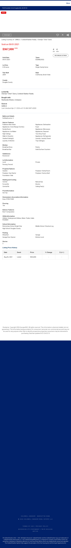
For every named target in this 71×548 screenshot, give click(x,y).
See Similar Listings (61, 55)
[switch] (57, 35)
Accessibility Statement (29, 529)
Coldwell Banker (28, 516)
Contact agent (7, 34)
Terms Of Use (28, 526)
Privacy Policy (42, 526)
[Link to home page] (3, 3)
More (68, 3)
